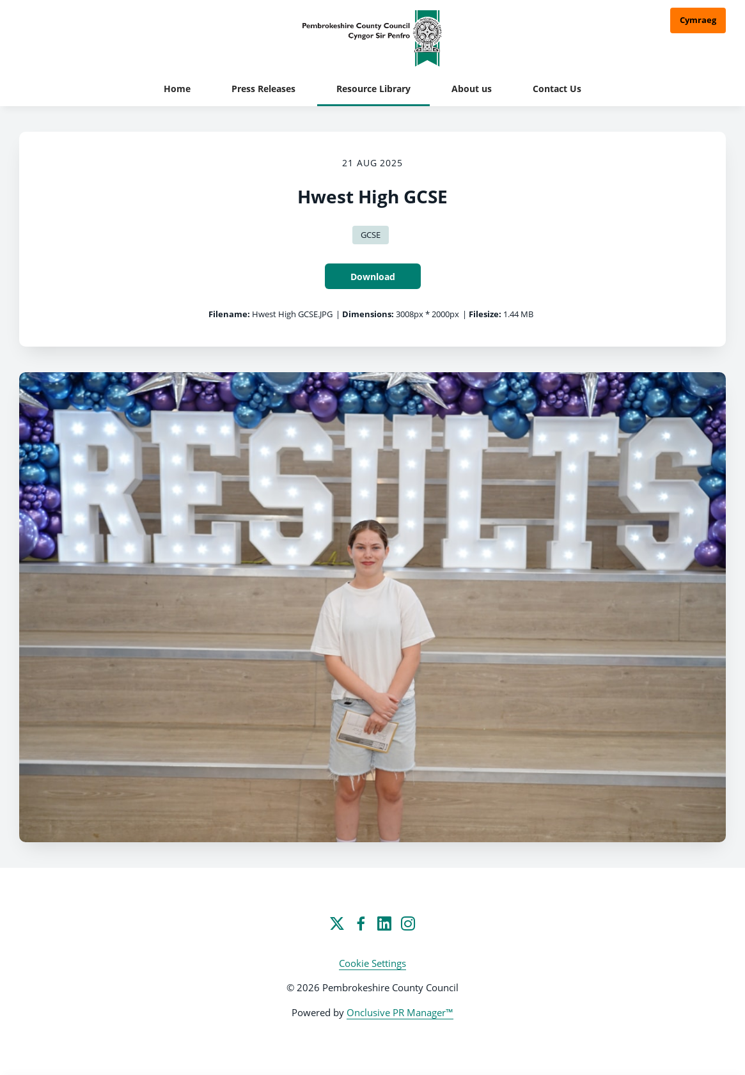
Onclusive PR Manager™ (400, 1012)
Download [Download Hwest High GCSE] (372, 277)
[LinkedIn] (384, 923)
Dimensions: (368, 314)
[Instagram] (408, 923)
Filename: (229, 314)
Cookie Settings (372, 963)
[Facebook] (361, 923)
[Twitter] (337, 923)
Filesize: (485, 314)
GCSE (370, 234)
